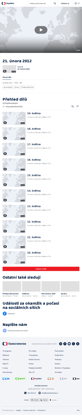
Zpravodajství (8, 90)
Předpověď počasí (27, 90)
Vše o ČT (32, 374)
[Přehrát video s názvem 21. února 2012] (41, 30)
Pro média (32, 353)
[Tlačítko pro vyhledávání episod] (72, 109)
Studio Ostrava (34, 362)
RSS (78, 412)
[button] (41, 30)
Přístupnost (41, 412)
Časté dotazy (7, 374)
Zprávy (17, 90)
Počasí (31, 366)
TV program (7, 353)
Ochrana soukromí (29, 412)
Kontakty (58, 374)
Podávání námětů (35, 370)
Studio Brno (59, 357)
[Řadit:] (77, 108)
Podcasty (58, 362)
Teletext (6, 362)
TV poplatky (33, 357)
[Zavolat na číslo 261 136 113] (30, 395)
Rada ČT (6, 366)
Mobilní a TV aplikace (62, 370)
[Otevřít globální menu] (77, 3)
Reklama (6, 357)
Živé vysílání (59, 353)
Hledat (54, 4)
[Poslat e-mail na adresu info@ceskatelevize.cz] (48, 395)
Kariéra (57, 366)
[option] (34, 402)
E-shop (5, 370)
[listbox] (44, 402)
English (18, 412)
